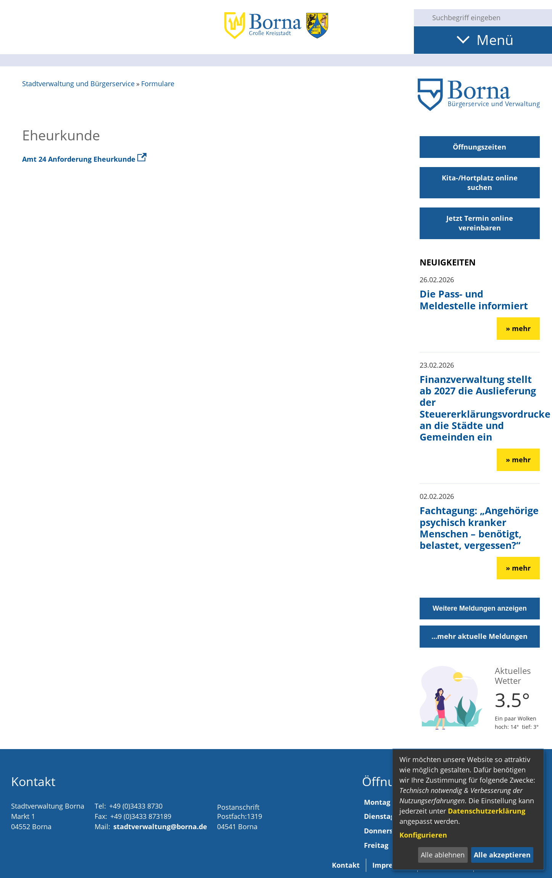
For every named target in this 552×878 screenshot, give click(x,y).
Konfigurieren (423, 834)
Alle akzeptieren (502, 854)
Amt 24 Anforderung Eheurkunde (84, 159)
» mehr (518, 328)
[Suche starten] (420, 17)
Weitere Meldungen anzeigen (480, 608)
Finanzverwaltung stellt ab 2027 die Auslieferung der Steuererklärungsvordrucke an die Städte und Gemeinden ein (485, 408)
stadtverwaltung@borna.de (160, 826)
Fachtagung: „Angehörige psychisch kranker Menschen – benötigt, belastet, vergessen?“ (479, 528)
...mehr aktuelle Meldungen (479, 636)
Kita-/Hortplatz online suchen (480, 182)
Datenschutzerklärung (486, 810)
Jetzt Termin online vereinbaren (479, 223)
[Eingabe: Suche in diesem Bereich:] (489, 17)
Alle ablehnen (443, 854)
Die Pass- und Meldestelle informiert (474, 299)
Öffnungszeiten (479, 146)
